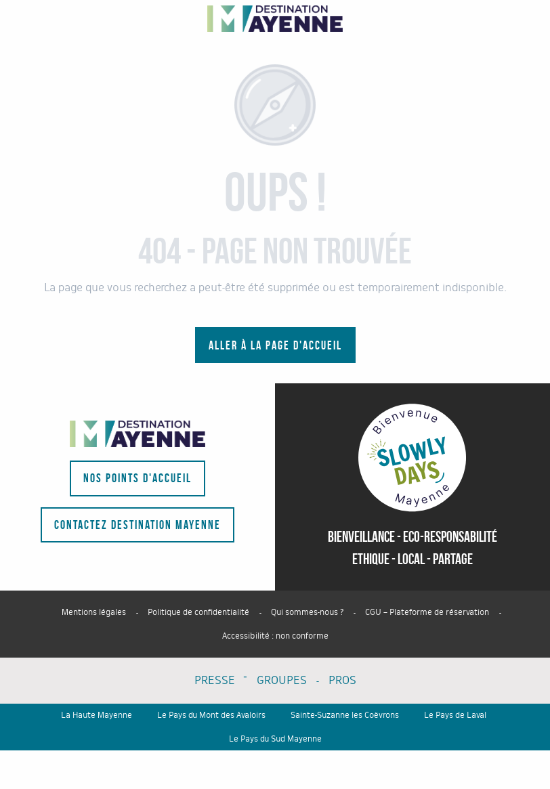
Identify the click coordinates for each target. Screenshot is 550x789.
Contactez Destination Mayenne (137, 525)
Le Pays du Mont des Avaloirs (211, 715)
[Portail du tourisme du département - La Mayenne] (275, 18)
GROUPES (282, 680)
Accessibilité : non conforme (275, 636)
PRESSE (214, 680)
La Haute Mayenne (96, 715)
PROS (342, 680)
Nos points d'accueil (137, 478)
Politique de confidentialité (198, 612)
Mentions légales (94, 612)
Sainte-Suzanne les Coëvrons (345, 715)
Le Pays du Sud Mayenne (275, 739)
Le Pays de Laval (455, 715)
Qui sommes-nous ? (307, 612)
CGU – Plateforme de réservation (427, 612)
